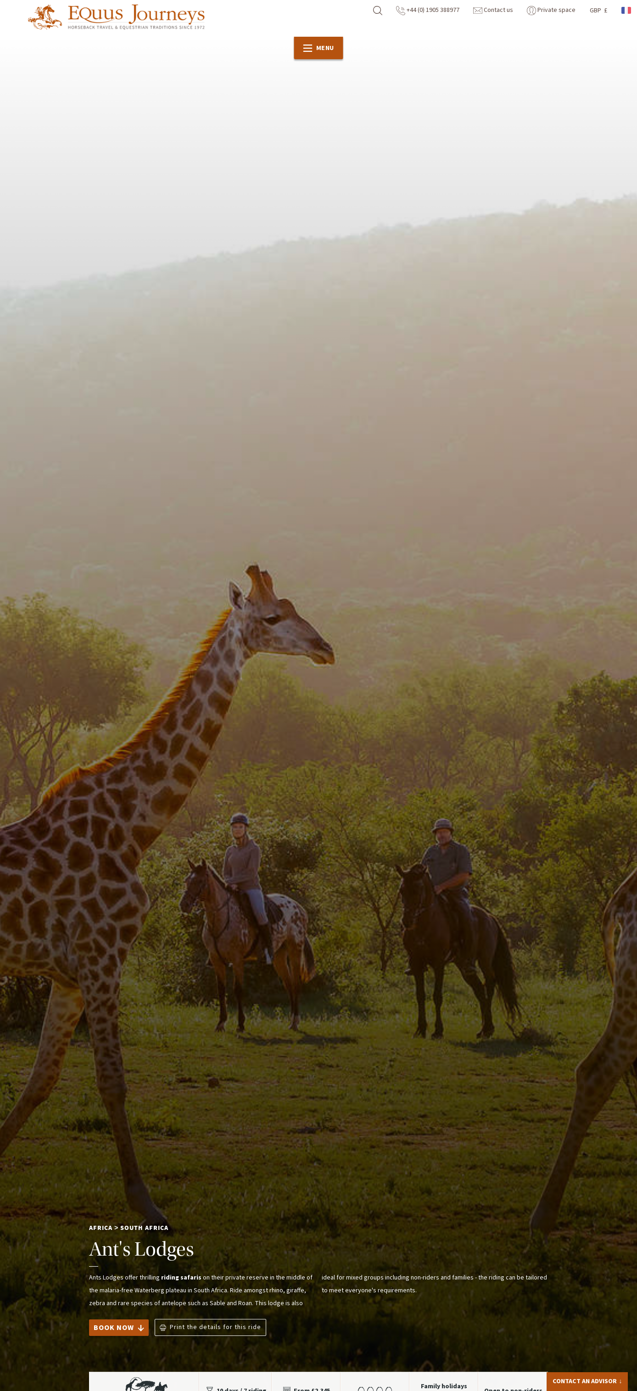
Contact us (493, 10)
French (626, 10)
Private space (551, 10)
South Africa (144, 1228)
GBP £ (598, 10)
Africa (100, 1228)
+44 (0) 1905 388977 (427, 10)
